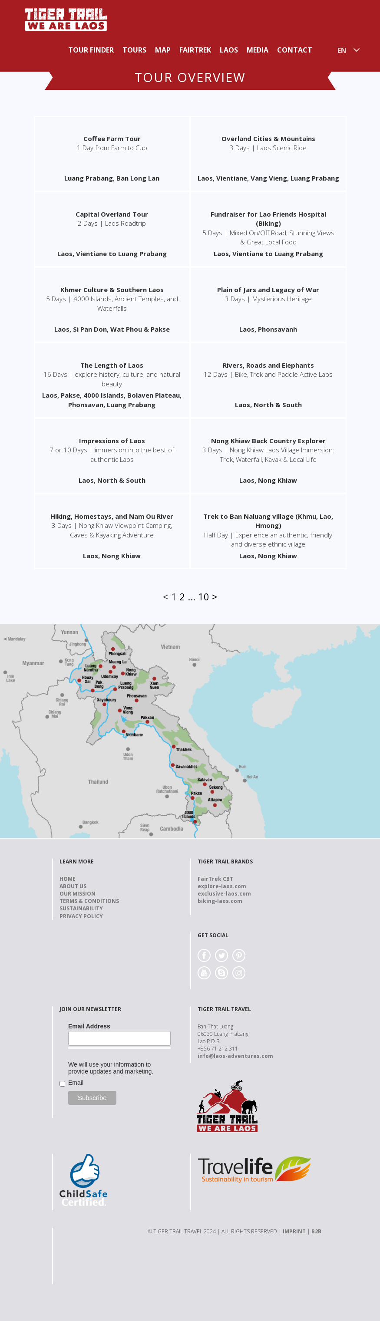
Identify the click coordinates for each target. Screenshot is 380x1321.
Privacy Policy (81, 916)
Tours (134, 50)
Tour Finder (91, 50)
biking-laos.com (220, 901)
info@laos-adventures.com (235, 1056)
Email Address (89, 1026)
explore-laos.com (222, 886)
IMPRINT (294, 1231)
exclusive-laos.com (224, 893)
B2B (316, 1231)
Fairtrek (195, 50)
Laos (229, 50)
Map (163, 50)
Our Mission (77, 893)
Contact (294, 50)
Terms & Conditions (89, 901)
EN (342, 50)
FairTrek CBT (215, 879)
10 (203, 596)
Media (257, 50)
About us (72, 886)
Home (67, 879)
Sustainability (81, 908)
